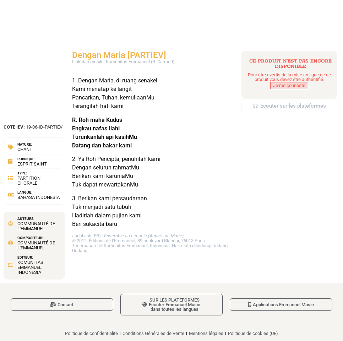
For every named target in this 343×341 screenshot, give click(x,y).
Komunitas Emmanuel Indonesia (30, 267)
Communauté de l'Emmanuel (36, 226)
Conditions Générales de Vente (153, 333)
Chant (24, 149)
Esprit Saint (32, 164)
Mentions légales (206, 333)
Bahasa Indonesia (38, 197)
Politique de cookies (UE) (253, 333)
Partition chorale (28, 180)
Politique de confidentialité (91, 333)
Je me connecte (289, 85)
